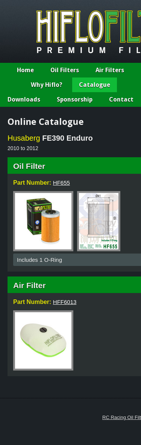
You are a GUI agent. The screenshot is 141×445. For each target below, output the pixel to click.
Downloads (24, 99)
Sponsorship (74, 99)
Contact (121, 99)
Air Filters (110, 70)
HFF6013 (65, 302)
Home (25, 70)
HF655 (61, 182)
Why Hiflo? (46, 84)
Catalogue (94, 84)
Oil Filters (64, 70)
